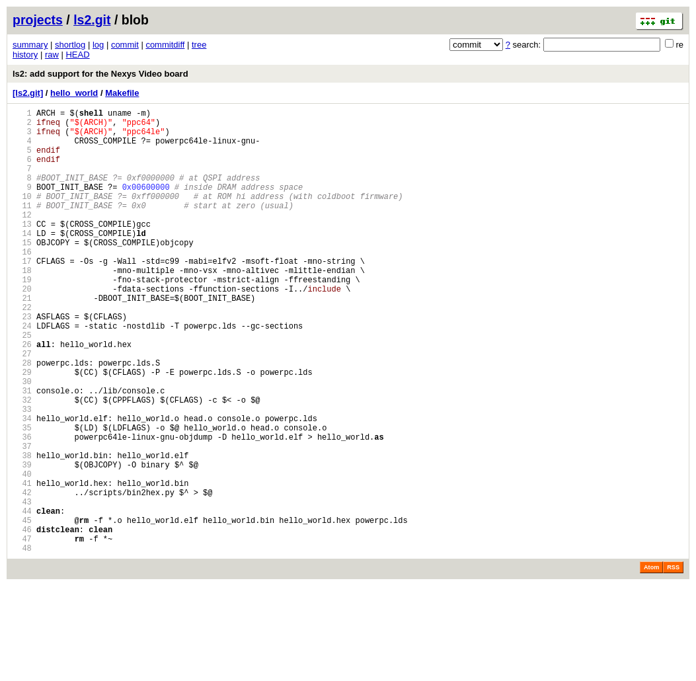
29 (22, 429)
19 (22, 317)
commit (125, 45)
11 (22, 227)
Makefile (122, 93)
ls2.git (91, 20)
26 (22, 395)
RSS (673, 662)
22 (22, 350)
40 (22, 553)
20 (22, 328)
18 (22, 305)
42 (22, 575)
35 (22, 496)
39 (22, 541)
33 (22, 474)
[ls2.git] (28, 93)
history (25, 55)
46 (22, 620)
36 (22, 508)
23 (22, 362)
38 (22, 530)
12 (22, 238)
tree (199, 45)
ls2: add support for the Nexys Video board (100, 74)
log (98, 45)
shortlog (70, 45)
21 (22, 339)
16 (22, 283)
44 (22, 598)
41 (22, 564)
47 (22, 631)
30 (22, 440)
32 (22, 463)
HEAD (77, 55)
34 (22, 485)
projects (38, 20)
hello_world (74, 93)
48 (22, 643)
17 (22, 294)
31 (22, 452)
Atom (651, 662)
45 (22, 609)
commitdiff (164, 45)
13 (22, 249)
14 (22, 260)
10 (22, 215)
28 (22, 418)
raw (52, 55)
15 (22, 272)
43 (22, 586)
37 (22, 519)
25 (22, 384)
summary (30, 45)
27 (22, 407)
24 (22, 373)
